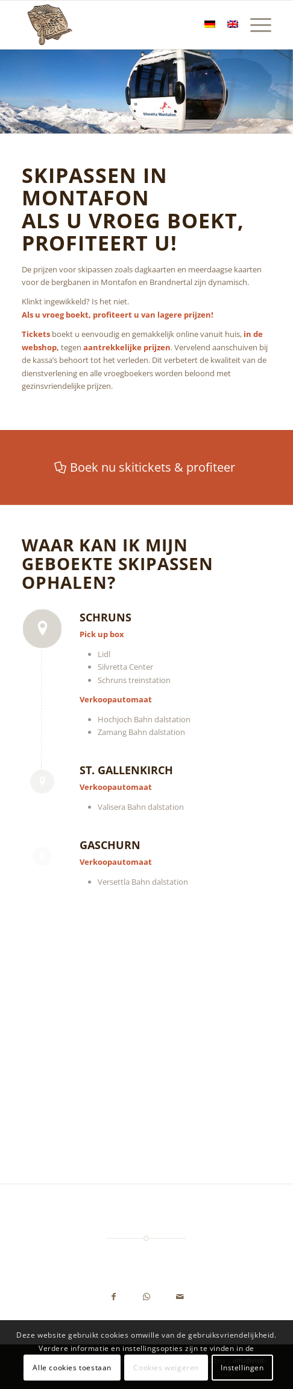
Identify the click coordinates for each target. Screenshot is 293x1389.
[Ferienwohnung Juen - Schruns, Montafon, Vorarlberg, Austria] (121, 25)
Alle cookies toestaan (72, 1367)
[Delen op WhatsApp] (146, 1297)
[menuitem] (254, 25)
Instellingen (242, 1367)
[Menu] (254, 25)
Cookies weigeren (166, 1367)
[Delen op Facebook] (113, 1297)
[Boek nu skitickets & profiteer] (146, 467)
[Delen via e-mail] (180, 1297)
